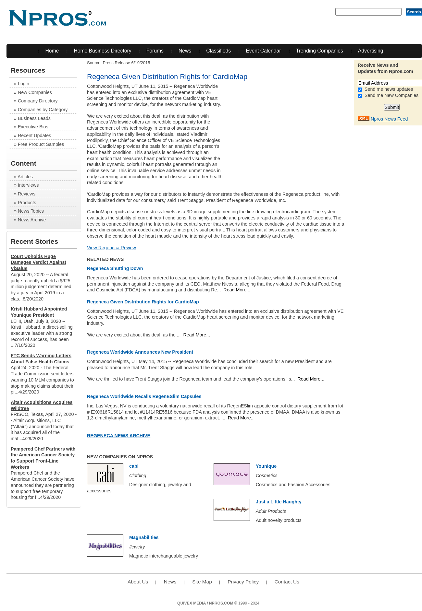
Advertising (370, 50)
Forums (155, 50)
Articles (25, 176)
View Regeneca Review (111, 247)
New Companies (35, 92)
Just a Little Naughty (279, 501)
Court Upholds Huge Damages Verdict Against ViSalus (38, 262)
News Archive (32, 219)
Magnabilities (144, 537)
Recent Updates (34, 135)
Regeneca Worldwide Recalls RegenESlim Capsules (144, 396)
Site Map (202, 581)
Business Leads (34, 118)
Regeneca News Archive (118, 435)
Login (23, 83)
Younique (266, 466)
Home (52, 50)
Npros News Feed (389, 119)
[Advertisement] (296, 128)
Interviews (28, 185)
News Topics (31, 211)
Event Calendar (263, 50)
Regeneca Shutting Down (115, 268)
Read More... (236, 289)
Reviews (26, 193)
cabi (134, 466)
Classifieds (218, 50)
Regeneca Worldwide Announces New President (140, 352)
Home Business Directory (102, 50)
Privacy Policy (243, 581)
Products (27, 202)
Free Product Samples (41, 144)
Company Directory (37, 100)
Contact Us (287, 581)
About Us (138, 581)
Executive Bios (33, 126)
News (185, 50)
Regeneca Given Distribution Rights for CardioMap (143, 301)
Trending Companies (319, 50)
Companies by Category (43, 109)
